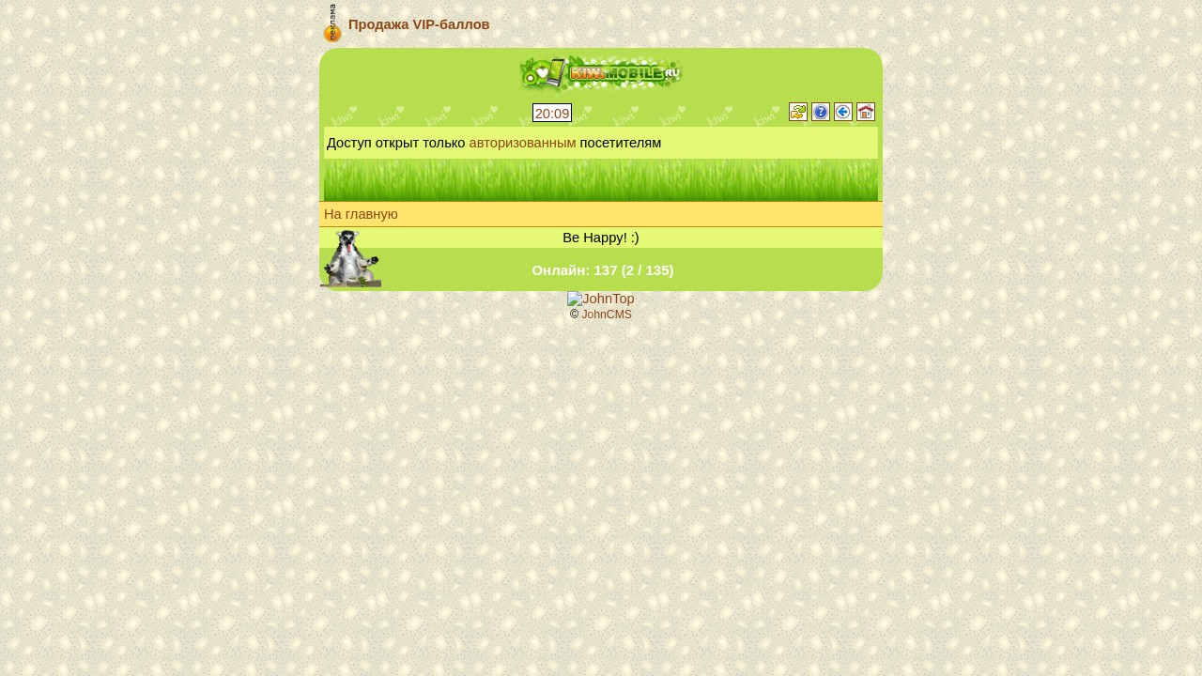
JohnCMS (606, 314)
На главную (361, 214)
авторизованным (523, 142)
